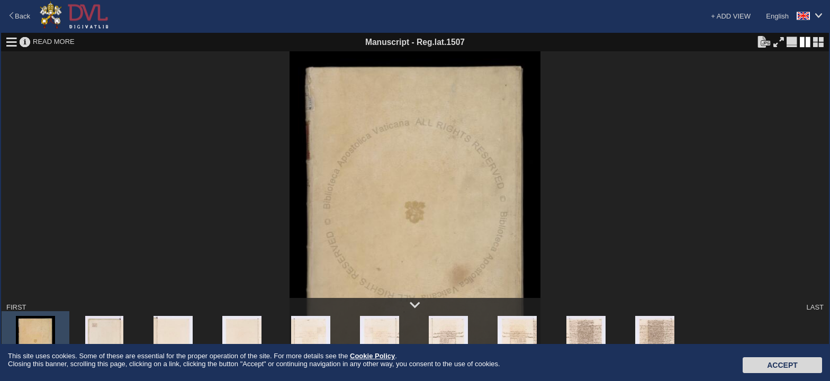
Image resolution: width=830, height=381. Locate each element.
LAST (815, 307)
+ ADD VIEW (731, 16)
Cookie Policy (372, 356)
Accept (782, 365)
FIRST (16, 307)
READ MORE (54, 42)
